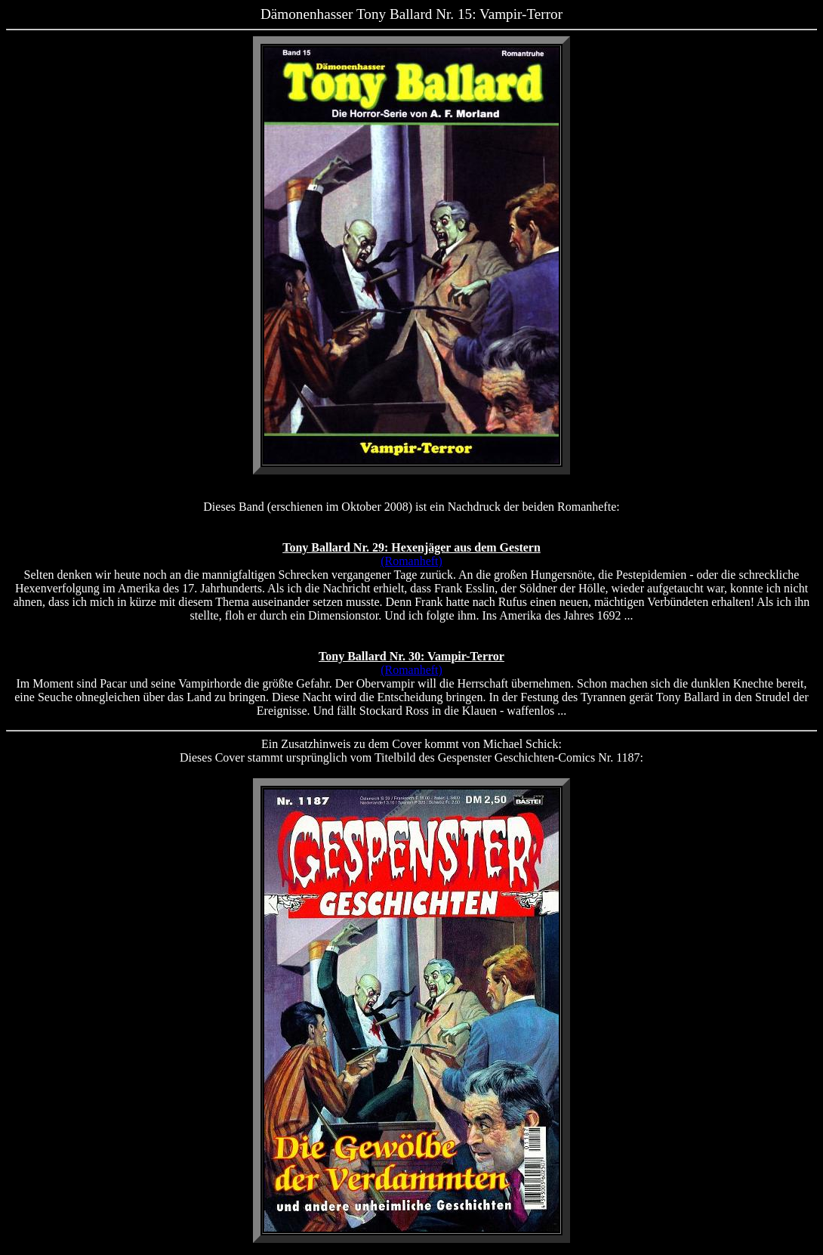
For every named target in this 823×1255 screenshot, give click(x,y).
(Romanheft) (411, 561)
